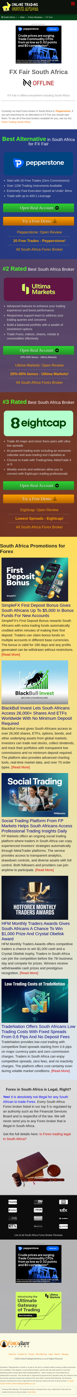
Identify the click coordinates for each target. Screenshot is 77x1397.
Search (57, 1354)
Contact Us (22, 1354)
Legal (50, 1354)
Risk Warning (41, 1354)
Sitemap (65, 1354)
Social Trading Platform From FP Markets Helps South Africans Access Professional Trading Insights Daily (37, 825)
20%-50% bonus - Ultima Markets (41, 356)
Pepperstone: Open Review (39, 235)
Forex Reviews (35, 17)
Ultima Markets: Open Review (39, 368)
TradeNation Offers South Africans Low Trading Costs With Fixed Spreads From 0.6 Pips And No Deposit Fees (38, 1031)
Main (22, 17)
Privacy (31, 1354)
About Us (12, 1354)
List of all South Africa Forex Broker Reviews (38, 1235)
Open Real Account (39, 208)
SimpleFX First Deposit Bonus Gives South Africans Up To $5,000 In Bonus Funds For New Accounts (38, 610)
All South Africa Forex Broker (39, 252)
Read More (31, 1392)
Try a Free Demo (39, 220)
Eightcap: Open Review (39, 512)
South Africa (9, 17)
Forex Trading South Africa (16, 122)
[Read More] (11, 654)
